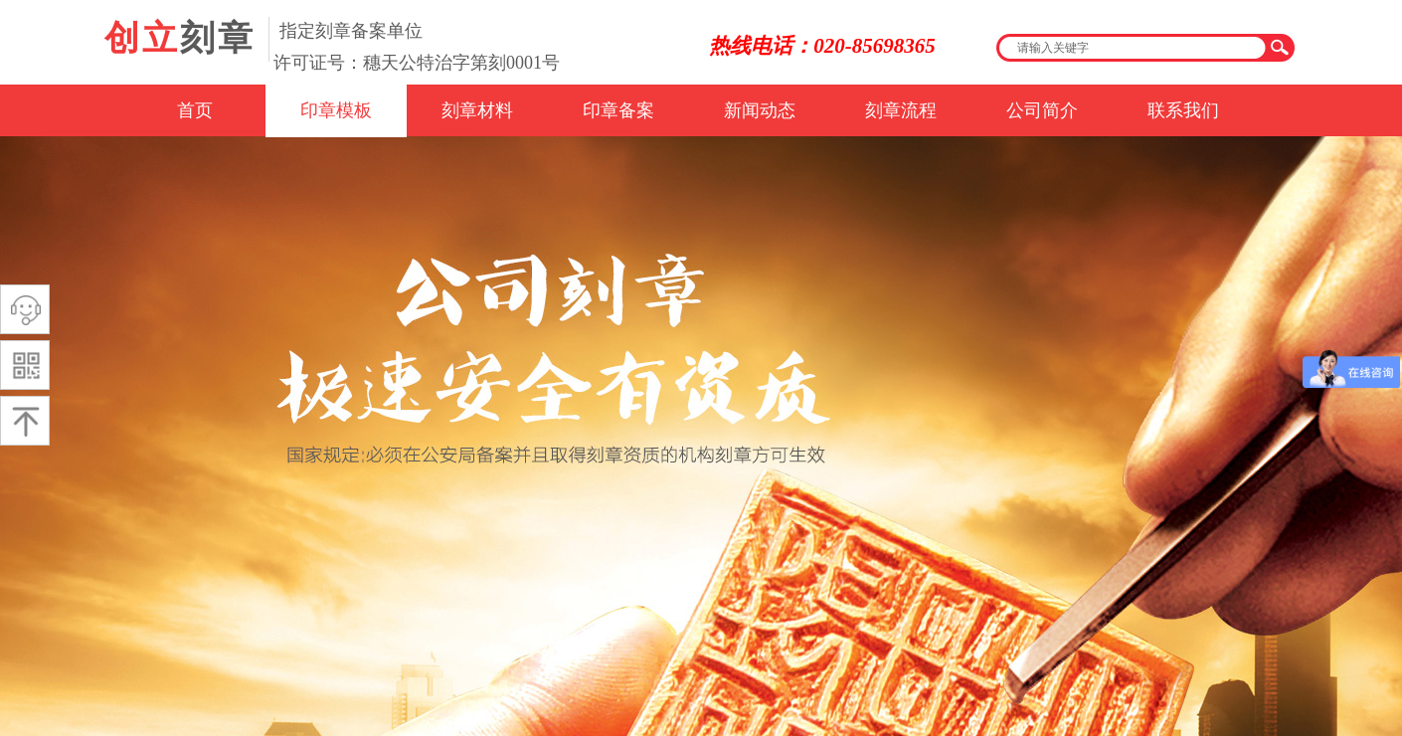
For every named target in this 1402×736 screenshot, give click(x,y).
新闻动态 (759, 110)
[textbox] (1132, 48)
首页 (195, 110)
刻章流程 (901, 110)
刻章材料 (477, 110)
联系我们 (1183, 110)
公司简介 (1042, 110)
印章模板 (336, 110)
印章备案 (618, 110)
